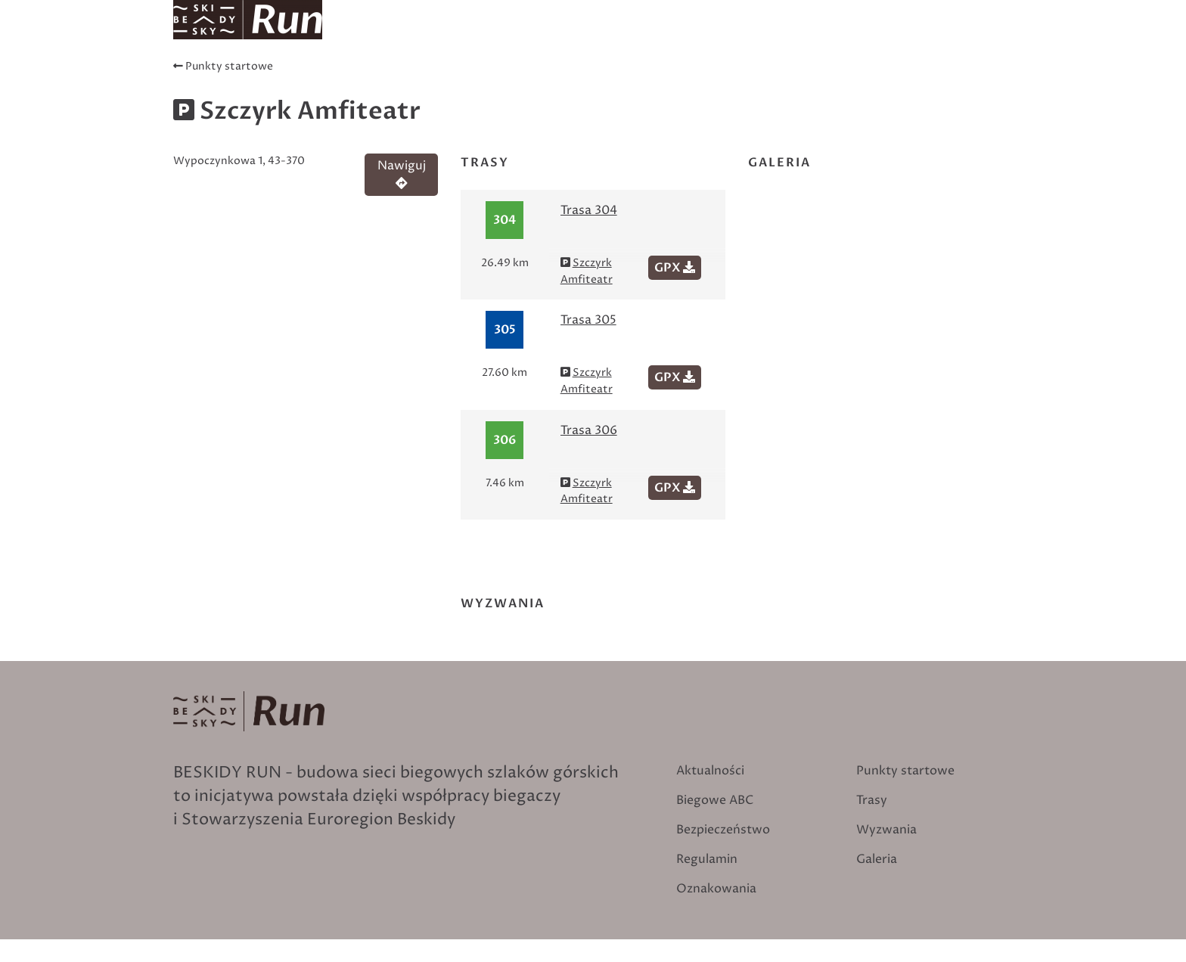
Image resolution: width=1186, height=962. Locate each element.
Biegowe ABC (961, 37)
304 (504, 220)
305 (505, 329)
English (988, 10)
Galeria (876, 859)
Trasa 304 (588, 210)
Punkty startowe (646, 37)
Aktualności (472, 37)
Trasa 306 (588, 430)
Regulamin (706, 859)
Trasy (552, 37)
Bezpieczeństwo (723, 829)
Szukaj (878, 10)
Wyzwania (864, 37)
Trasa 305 (588, 320)
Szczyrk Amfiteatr (586, 271)
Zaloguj (936, 10)
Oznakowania (765, 37)
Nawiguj (401, 173)
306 (504, 440)
